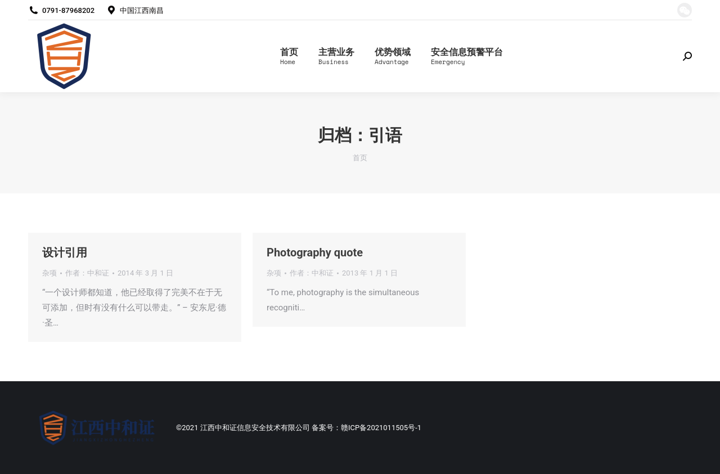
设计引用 (64, 252)
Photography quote (315, 252)
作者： (87, 273)
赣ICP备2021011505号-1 (381, 427)
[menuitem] (289, 56)
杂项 (49, 273)
